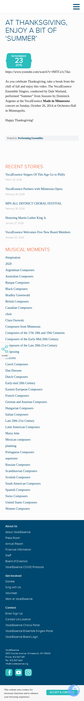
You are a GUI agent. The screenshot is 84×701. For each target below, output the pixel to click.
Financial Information (18, 549)
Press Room (12, 538)
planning (10, 446)
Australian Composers (19, 276)
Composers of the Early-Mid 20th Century (32, 339)
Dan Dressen (13, 370)
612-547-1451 (19, 657)
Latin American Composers (22, 427)
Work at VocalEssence (18, 599)
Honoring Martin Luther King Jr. (26, 218)
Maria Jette (12, 433)
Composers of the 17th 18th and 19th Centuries (35, 333)
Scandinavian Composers (21, 471)
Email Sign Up (14, 613)
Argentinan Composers (19, 270)
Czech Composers (16, 364)
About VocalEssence (17, 532)
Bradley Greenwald (17, 295)
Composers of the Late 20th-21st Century (31, 345)
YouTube (18, 672)
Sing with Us (13, 587)
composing (12, 351)
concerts (10, 358)
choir (8, 314)
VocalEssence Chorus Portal (22, 625)
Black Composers (16, 289)
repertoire (11, 458)
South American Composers (23, 483)
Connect (10, 608)
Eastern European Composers (24, 389)
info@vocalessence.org (16, 663)
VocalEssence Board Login (21, 637)
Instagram (28, 672)
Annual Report (14, 544)
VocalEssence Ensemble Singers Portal (29, 631)
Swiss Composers (16, 496)
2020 (8, 264)
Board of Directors (16, 561)
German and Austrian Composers (26, 402)
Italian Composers (16, 414)
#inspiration (12, 257)
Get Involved (13, 576)
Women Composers (17, 508)
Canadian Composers (18, 307)
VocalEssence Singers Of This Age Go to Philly (35, 174)
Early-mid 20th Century (20, 383)
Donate (10, 581)
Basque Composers (17, 282)
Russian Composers (17, 464)
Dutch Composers (16, 377)
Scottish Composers (17, 477)
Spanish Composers (17, 490)
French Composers (17, 395)
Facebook (9, 672)
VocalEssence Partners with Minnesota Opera (33, 189)
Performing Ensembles (30, 138)
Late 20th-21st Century (19, 420)
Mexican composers (17, 439)
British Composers (17, 301)
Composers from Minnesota (22, 326)
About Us (11, 526)
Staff (8, 555)
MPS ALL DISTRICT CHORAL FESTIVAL (33, 203)
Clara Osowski (14, 320)
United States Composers (21, 502)
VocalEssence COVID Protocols (24, 567)
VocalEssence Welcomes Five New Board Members (37, 232)
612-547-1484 (16, 660)
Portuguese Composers (19, 452)
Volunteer (11, 593)
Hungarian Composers (19, 408)
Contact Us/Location (18, 619)
